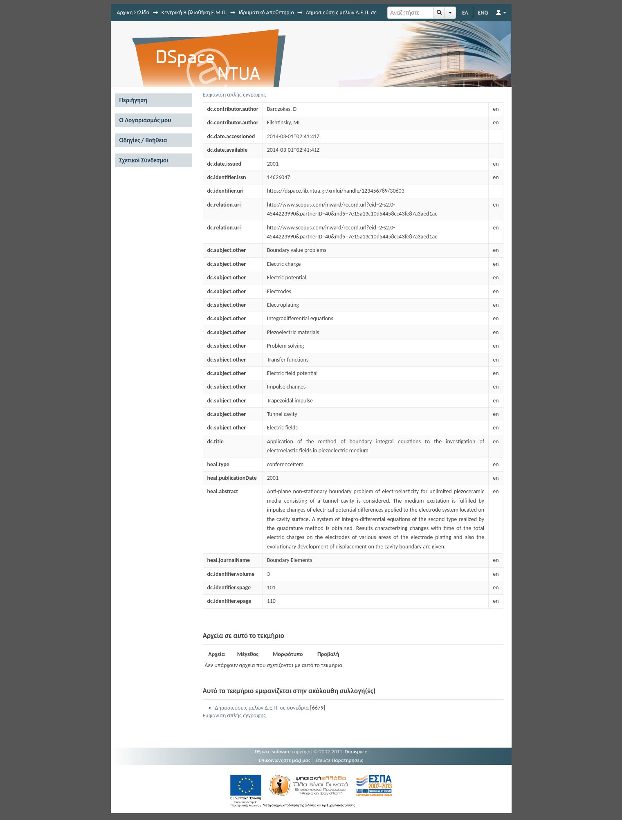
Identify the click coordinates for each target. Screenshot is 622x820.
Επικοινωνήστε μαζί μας (285, 760)
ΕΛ (465, 12)
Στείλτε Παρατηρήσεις (339, 760)
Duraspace (356, 751)
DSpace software (273, 751)
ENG (483, 12)
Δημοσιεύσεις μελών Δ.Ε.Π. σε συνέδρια (262, 707)
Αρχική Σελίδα (133, 12)
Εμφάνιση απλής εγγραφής (234, 94)
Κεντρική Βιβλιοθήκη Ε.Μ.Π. (194, 12)
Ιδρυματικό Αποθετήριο (266, 12)
